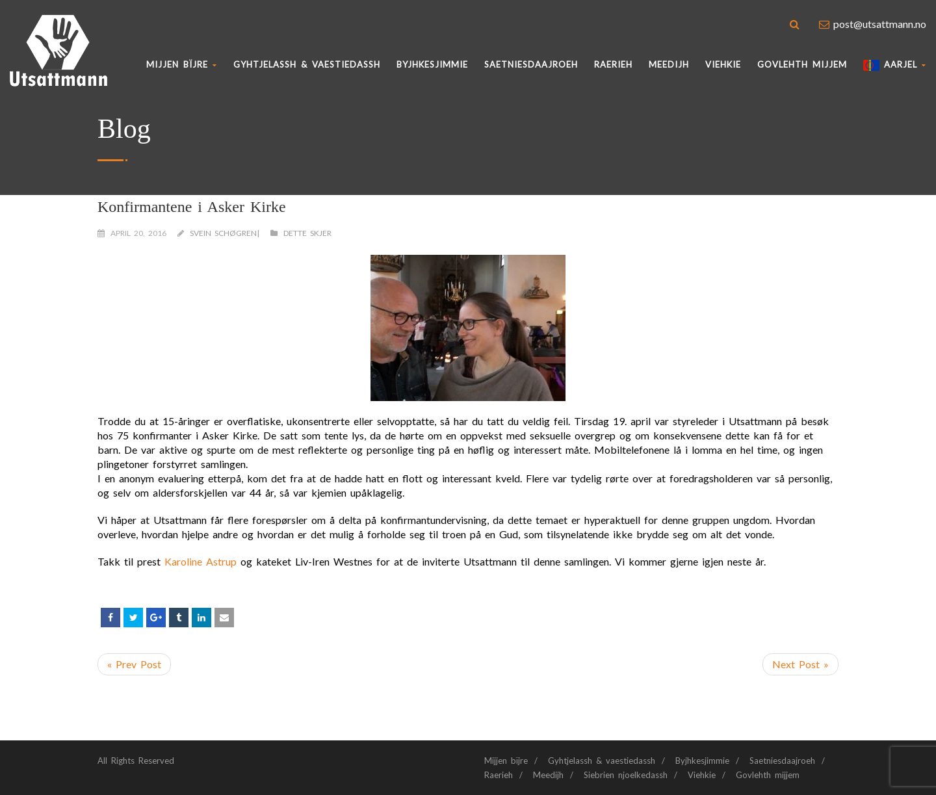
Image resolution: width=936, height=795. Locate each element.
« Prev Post (134, 664)
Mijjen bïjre (181, 64)
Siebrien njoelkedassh (626, 775)
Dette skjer (307, 233)
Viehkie (723, 64)
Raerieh (613, 64)
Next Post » (800, 664)
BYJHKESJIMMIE (432, 64)
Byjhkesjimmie (702, 760)
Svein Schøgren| (224, 233)
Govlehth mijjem (802, 64)
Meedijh (669, 64)
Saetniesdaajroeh (531, 64)
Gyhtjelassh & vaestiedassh (306, 64)
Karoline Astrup (200, 561)
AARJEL (894, 65)
